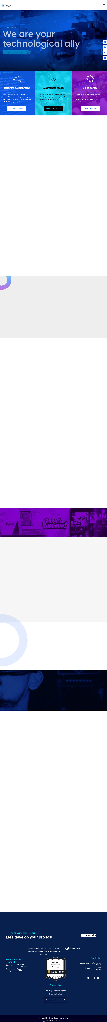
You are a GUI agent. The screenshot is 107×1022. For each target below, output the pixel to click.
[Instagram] (105, 47)
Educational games (96, 963)
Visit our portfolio (17, 108)
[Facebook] (105, 53)
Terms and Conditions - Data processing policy (54, 1018)
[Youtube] (105, 58)
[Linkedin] (105, 42)
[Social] (98, 978)
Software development (22, 965)
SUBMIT (64, 1000)
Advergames (85, 963)
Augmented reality (10, 970)
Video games (19, 970)
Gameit (9, 965)
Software (86, 968)
